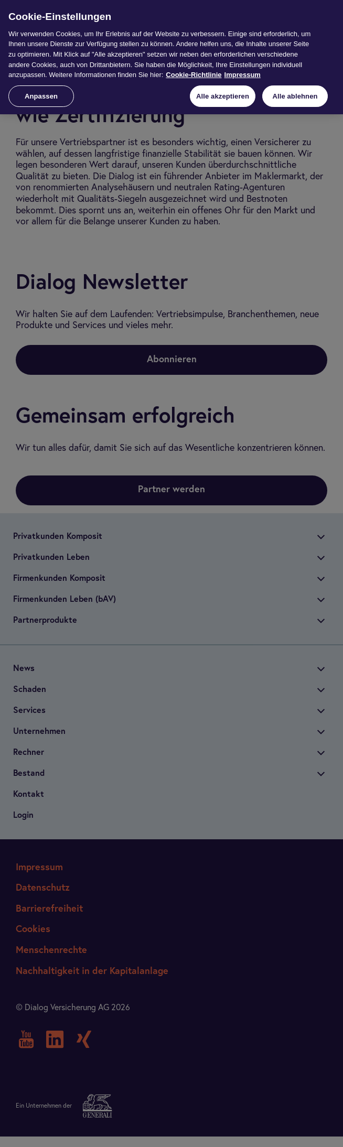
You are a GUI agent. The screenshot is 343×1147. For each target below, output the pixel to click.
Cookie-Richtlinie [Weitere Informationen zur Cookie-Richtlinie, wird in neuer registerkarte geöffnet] (193, 75)
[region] (171, 57)
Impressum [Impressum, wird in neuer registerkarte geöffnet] (242, 75)
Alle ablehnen (294, 96)
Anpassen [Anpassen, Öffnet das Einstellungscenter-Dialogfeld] (41, 96)
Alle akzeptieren (222, 96)
